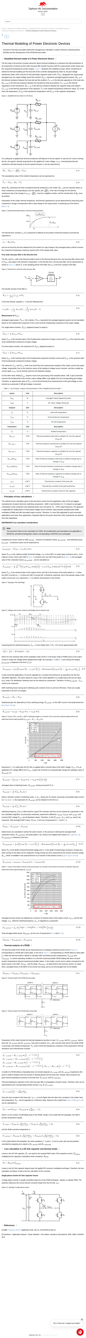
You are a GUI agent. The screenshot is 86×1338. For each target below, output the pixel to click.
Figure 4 (31, 557)
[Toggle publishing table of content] (6, 36)
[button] (2, 59)
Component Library (62, 28)
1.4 (24, 302)
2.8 (5, 800)
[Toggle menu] (43, 14)
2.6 (12, 767)
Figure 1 (38, 69)
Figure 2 (5, 206)
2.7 (12, 800)
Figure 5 (68, 557)
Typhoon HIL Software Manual (17, 28)
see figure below (8, 705)
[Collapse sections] (2, 35)
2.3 (53, 660)
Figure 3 (12, 265)
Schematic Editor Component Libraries (41, 28)
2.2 (30, 578)
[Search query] (43, 21)
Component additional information (13, 31)
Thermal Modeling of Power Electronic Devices (41, 31)
